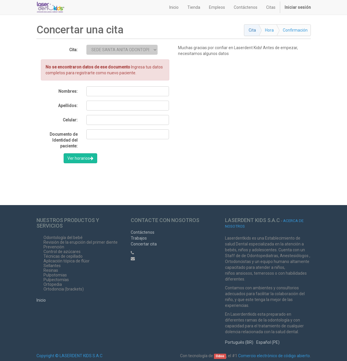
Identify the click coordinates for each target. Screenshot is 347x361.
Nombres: (68, 91)
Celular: (70, 120)
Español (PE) (268, 342)
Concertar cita (144, 244)
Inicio (41, 300)
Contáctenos (142, 232)
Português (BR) (239, 342)
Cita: (73, 49)
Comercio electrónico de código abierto (274, 355)
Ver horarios (80, 158)
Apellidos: (68, 105)
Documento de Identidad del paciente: (64, 140)
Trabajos (139, 238)
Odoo (220, 356)
